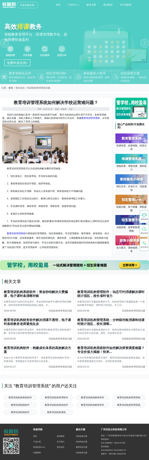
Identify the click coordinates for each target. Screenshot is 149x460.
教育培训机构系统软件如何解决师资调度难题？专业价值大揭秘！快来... (110, 350)
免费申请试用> (17, 63)
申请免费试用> (138, 5)
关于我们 (60, 441)
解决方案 (69, 4)
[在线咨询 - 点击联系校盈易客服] (144, 217)
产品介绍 (37, 441)
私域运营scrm (39, 447)
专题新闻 (37, 452)
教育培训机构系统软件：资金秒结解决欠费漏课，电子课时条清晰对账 (36, 294)
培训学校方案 (81, 441)
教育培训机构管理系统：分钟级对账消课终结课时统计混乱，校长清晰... (110, 322)
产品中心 (52, 4)
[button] (144, 230)
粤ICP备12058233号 (117, 454)
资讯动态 (60, 447)
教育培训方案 (81, 447)
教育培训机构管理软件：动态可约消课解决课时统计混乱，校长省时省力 (110, 294)
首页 (36, 4)
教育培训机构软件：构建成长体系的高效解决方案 (37, 350)
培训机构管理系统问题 (60, 310)
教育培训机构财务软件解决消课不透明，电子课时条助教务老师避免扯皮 (37, 322)
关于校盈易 (104, 4)
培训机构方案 (81, 436)
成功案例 (86, 4)
